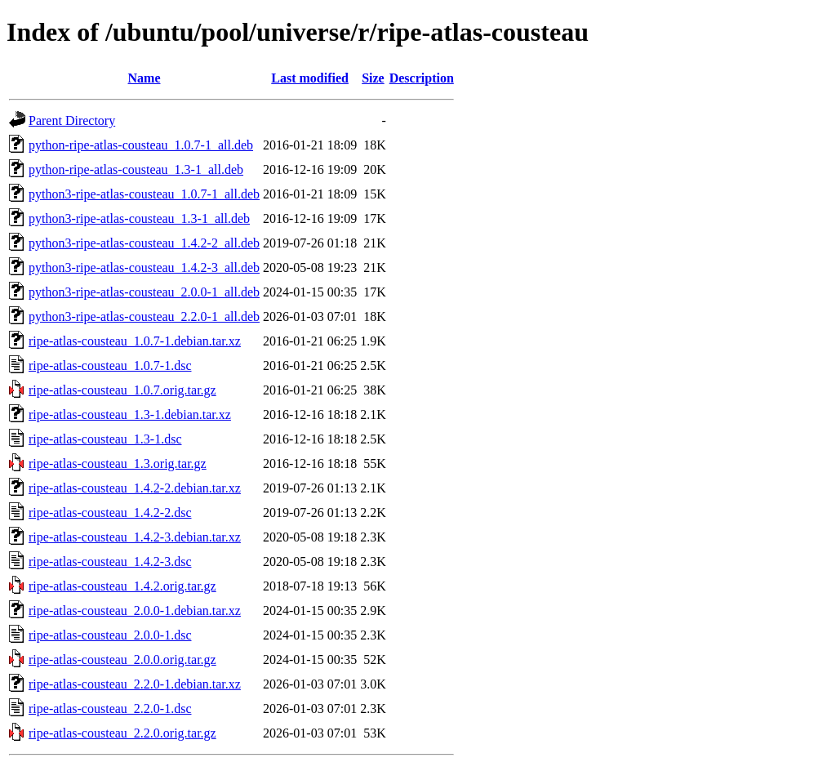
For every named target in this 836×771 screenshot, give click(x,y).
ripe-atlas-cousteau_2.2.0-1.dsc (110, 708)
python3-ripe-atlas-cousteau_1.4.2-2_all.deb (144, 243)
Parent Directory (72, 120)
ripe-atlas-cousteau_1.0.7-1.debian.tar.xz (135, 341)
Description (421, 78)
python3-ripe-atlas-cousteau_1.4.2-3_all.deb (144, 267)
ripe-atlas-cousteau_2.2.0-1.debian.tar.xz (135, 684)
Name (144, 78)
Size (373, 78)
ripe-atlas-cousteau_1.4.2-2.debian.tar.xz (135, 488)
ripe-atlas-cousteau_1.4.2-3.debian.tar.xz (135, 537)
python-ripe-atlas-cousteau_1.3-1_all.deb (136, 169)
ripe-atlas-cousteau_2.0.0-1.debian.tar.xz (135, 610)
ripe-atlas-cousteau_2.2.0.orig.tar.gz (122, 733)
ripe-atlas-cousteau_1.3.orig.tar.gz (118, 463)
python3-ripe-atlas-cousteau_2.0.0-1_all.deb (144, 292)
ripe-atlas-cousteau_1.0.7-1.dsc (110, 365)
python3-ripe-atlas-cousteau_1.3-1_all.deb (139, 218)
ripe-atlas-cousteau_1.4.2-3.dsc (110, 561)
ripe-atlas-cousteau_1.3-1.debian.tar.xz (130, 414)
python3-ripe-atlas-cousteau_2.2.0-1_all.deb (144, 316)
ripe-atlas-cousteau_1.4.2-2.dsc (110, 512)
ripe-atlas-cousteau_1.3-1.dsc (105, 439)
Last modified (310, 78)
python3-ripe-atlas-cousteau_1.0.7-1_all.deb (144, 194)
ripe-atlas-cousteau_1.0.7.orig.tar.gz (122, 390)
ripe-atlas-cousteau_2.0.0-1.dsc (110, 635)
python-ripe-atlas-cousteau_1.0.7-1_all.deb (141, 145)
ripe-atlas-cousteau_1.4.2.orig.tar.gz (122, 586)
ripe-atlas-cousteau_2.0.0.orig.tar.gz (122, 659)
